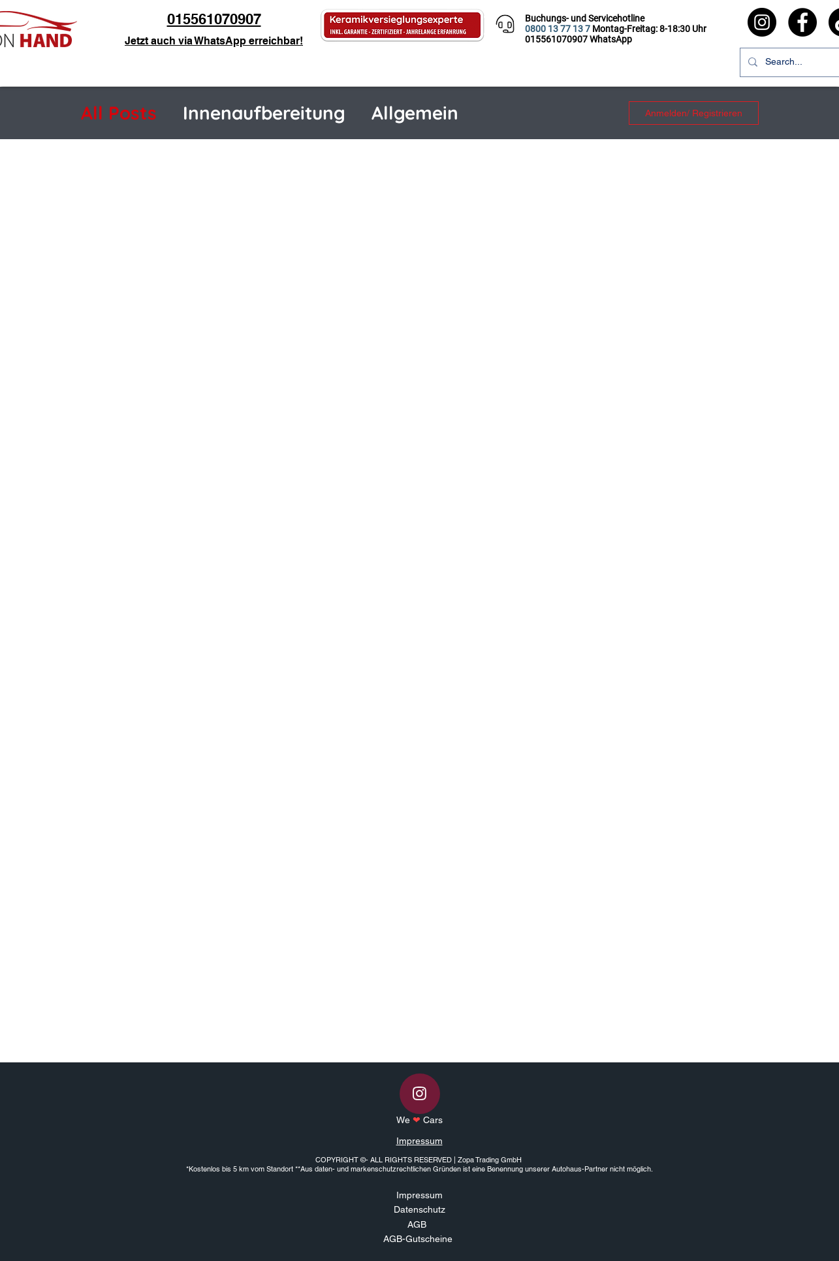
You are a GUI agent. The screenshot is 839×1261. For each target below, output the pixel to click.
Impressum (419, 1141)
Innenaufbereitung (264, 112)
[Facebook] (802, 22)
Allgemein (415, 112)
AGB (416, 1224)
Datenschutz (419, 1209)
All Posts (119, 112)
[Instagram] (762, 22)
